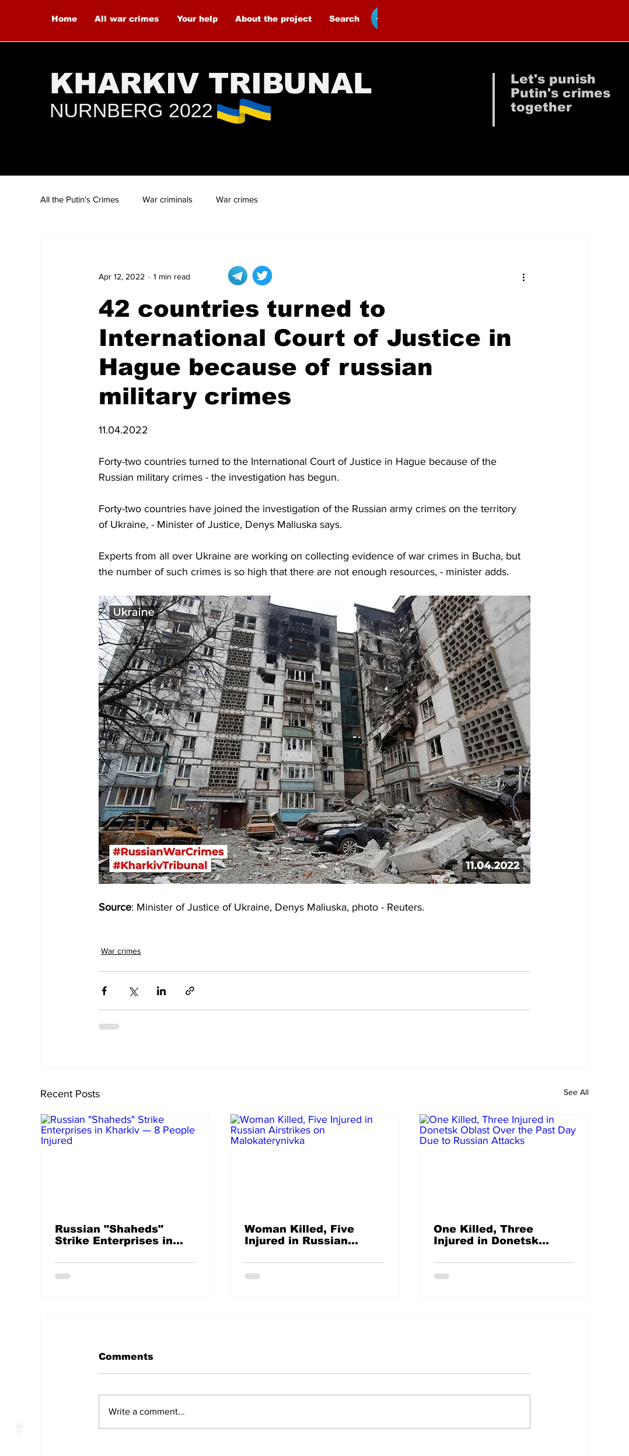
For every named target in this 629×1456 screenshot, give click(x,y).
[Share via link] (189, 990)
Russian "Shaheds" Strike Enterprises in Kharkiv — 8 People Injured (114, 1235)
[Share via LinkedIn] (161, 990)
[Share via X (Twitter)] (132, 990)
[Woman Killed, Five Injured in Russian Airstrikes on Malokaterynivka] (314, 1161)
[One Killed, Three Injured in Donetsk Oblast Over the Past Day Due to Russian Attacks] (504, 1161)
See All (576, 1092)
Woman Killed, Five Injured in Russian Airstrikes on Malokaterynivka (299, 1235)
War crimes (237, 199)
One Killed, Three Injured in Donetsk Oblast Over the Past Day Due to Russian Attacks (493, 1235)
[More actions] (523, 277)
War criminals (167, 199)
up (18, 1429)
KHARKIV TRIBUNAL (211, 83)
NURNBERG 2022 (131, 110)
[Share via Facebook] (104, 990)
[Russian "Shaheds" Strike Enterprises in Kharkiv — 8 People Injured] (125, 1161)
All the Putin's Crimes (79, 199)
